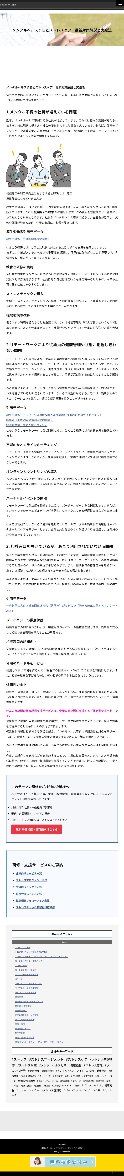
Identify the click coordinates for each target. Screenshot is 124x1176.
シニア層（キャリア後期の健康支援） (31, 951)
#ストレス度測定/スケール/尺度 (36, 1075)
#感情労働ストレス (90, 1076)
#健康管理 (33, 1070)
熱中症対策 (20, 1033)
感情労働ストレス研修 (29, 894)
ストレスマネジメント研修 (31, 880)
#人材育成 (56, 1085)
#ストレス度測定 (52, 1090)
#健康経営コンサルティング (70, 1081)
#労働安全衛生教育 (26, 1080)
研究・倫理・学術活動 (24, 1037)
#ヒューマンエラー (28, 1090)
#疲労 (77, 1085)
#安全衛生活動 (88, 1081)
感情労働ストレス (23, 1028)
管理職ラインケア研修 (29, 887)
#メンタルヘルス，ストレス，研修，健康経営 (81, 1070)
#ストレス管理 (93, 1065)
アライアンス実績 (22, 947)
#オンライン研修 (72, 1076)
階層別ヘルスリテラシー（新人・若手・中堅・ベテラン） (40, 1042)
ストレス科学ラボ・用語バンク (28, 960)
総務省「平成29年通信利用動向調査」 (29, 420)
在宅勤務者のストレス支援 (26, 1015)
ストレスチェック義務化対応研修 (35, 907)
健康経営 (19, 997)
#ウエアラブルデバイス (47, 1080)
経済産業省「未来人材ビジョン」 (26, 425)
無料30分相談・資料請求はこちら (36, 829)
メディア (19, 979)
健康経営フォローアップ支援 (32, 900)
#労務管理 (100, 1081)
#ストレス (19, 1059)
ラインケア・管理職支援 (25, 992)
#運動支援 (58, 1075)
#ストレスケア (77, 1059)
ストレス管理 (21, 965)
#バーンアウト (72, 1090)
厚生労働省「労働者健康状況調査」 (28, 239)
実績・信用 (20, 1024)
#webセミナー (67, 1085)
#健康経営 (75, 1065)
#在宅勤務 (38, 1085)
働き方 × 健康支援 (23, 1006)
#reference (48, 1070)
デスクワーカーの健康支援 (26, 974)
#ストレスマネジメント (46, 1059)
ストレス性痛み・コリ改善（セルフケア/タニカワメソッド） (41, 956)
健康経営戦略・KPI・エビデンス (29, 1001)
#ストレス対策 (27, 1065)
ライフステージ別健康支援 (26, 988)
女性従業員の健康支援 (24, 1019)
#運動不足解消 (26, 1085)
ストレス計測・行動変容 (25, 969)
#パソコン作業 (91, 1090)
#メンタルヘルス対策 (52, 1065)
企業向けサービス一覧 (29, 873)
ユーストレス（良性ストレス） (28, 983)
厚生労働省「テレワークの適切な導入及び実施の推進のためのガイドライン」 (54, 415)
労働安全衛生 (21, 1010)
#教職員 (47, 1085)
